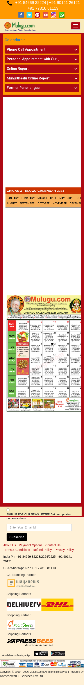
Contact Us (53, 545)
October (44, 203)
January (13, 198)
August (12, 203)
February (28, 198)
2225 (52, 556)
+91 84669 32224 (31, 2)
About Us (9, 545)
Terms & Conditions (16, 550)
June (71, 198)
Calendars (14, 40)
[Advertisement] (42, 143)
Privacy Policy (64, 550)
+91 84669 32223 (28, 556)
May (62, 198)
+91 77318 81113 (42, 8)
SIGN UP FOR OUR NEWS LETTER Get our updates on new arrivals (39, 516)
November (60, 203)
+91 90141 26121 (64, 2)
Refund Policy (42, 550)
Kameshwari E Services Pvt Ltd (21, 676)
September (27, 203)
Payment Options (30, 545)
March (42, 198)
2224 (44, 556)
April (53, 198)
